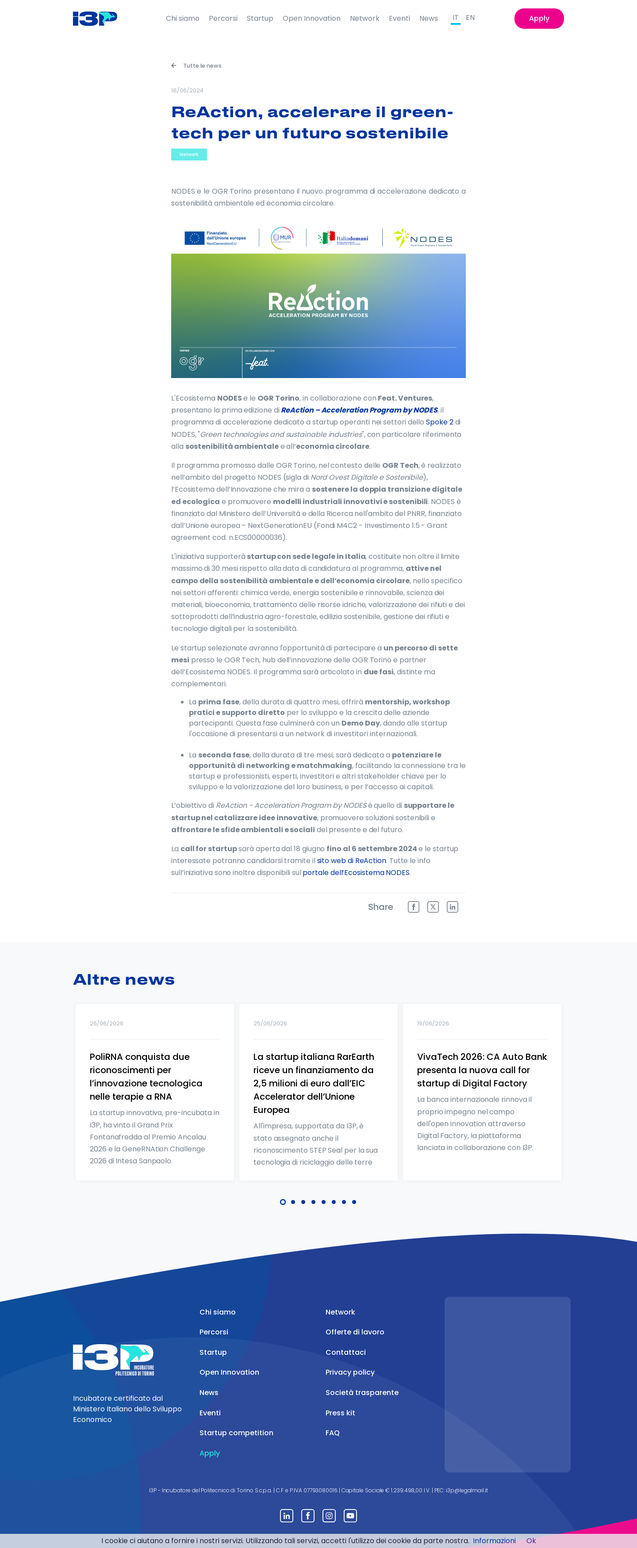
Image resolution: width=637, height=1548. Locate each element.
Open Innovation (312, 18)
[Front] (102, 18)
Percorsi (223, 18)
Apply (539, 18)
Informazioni (494, 1541)
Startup (260, 18)
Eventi (399, 18)
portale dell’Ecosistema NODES (356, 873)
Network (365, 18)
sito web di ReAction (351, 861)
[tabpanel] (155, 1103)
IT (456, 17)
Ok (531, 1541)
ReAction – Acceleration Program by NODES (359, 410)
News (428, 18)
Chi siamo (183, 18)
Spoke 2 (439, 422)
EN (470, 17)
